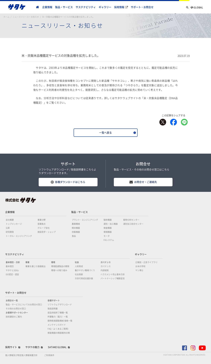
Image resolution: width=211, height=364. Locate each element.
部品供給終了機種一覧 (58, 313)
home (37, 7)
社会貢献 (79, 274)
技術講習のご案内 (14, 317)
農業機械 (76, 224)
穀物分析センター (131, 220)
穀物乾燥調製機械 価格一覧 (60, 321)
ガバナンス (106, 262)
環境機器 (108, 232)
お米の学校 (140, 266)
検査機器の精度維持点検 (59, 333)
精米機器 (76, 228)
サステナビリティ (86, 7)
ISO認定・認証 (12, 274)
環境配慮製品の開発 (60, 266)
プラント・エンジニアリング (85, 220)
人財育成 (79, 266)
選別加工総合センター (133, 224)
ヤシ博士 (139, 270)
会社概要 (10, 220)
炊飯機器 (76, 232)
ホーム (6, 17)
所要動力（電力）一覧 (58, 317)
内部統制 (105, 270)
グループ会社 (43, 228)
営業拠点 (41, 224)
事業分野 (41, 220)
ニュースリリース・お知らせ (26, 17)
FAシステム (109, 240)
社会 (77, 262)
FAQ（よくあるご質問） (59, 329)
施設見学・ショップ (46, 232)
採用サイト (11, 347)
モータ (107, 236)
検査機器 (108, 228)
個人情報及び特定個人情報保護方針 (21, 355)
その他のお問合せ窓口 (16, 309)
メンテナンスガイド (57, 325)
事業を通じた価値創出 (35, 266)
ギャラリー (105, 7)
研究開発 (10, 232)
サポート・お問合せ (142, 7)
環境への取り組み (59, 270)
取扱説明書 (53, 309)
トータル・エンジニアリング (19, 236)
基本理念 (10, 266)
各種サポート (54, 300)
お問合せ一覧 (12, 300)
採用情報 (119, 7)
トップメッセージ (14, 224)
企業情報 (47, 7)
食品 (74, 236)
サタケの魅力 (32, 347)
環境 (53, 262)
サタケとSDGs (12, 270)
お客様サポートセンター (17, 312)
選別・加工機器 (111, 224)
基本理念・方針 (13, 262)
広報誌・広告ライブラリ (146, 262)
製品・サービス (64, 7)
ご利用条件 (49, 355)
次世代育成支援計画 (84, 278)
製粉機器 (108, 220)
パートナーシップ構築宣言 (113, 278)
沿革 (8, 228)
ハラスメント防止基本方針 (113, 274)
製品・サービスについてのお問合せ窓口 (24, 305)
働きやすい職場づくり (85, 270)
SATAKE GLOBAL (57, 347)
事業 (27, 262)
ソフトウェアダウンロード (60, 305)
